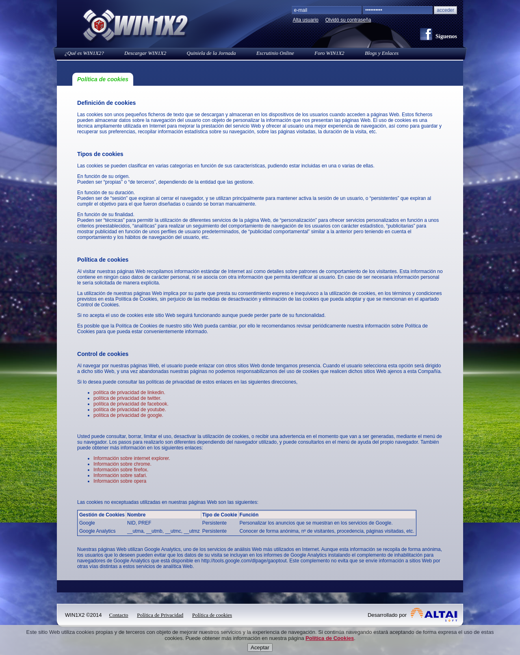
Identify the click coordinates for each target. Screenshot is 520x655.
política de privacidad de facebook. (131, 404)
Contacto (118, 615)
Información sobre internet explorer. (131, 458)
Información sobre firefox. (120, 470)
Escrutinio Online (275, 53)
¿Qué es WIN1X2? (84, 53)
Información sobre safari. (120, 475)
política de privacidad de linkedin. (129, 392)
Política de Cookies (330, 647)
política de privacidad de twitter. (127, 398)
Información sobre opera (119, 481)
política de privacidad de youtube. (129, 409)
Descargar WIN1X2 (145, 53)
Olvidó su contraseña (348, 20)
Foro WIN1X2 (329, 53)
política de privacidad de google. (128, 415)
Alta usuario (305, 20)
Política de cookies (212, 615)
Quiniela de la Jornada (211, 53)
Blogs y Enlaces (382, 53)
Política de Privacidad (160, 615)
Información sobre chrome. (122, 464)
